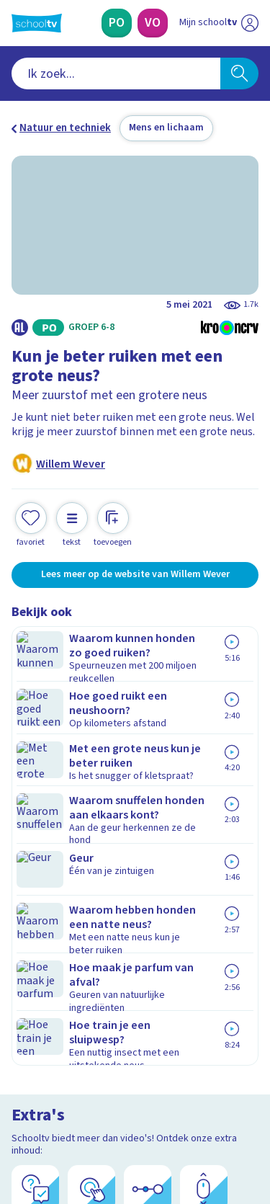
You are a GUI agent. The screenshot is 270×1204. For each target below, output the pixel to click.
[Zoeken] (239, 73)
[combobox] (116, 73)
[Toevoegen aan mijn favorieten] (31, 522)
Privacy (33, 858)
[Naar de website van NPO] (249, 23)
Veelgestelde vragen (69, 820)
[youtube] (114, 1106)
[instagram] (50, 1106)
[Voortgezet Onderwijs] (153, 23)
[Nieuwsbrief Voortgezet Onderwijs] (135, 1005)
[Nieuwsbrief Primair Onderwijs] (135, 964)
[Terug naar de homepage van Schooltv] (37, 23)
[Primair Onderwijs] (117, 23)
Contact (35, 800)
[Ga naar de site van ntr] (204, 1136)
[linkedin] (82, 1106)
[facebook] (19, 1106)
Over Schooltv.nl (60, 839)
